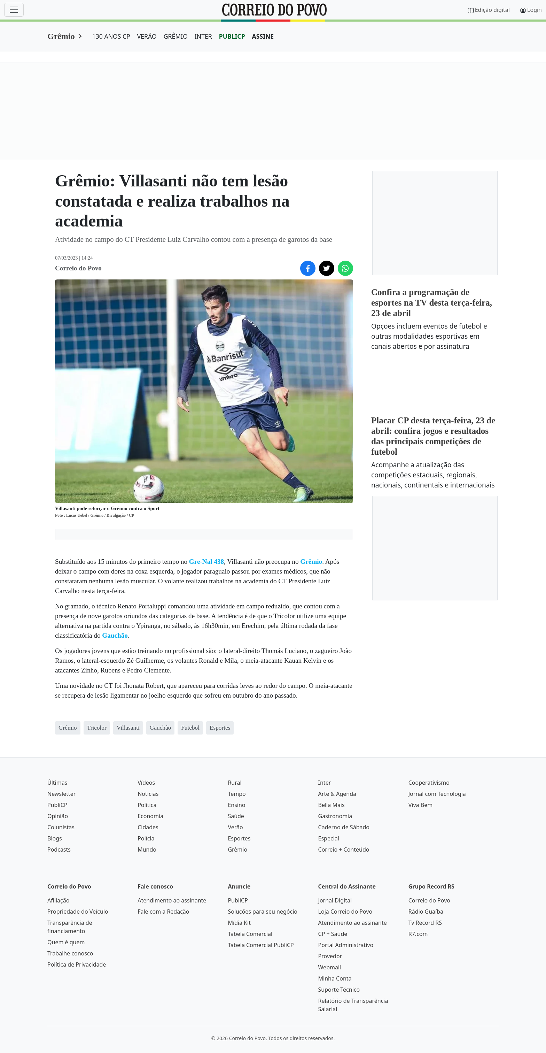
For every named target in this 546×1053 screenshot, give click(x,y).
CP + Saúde (333, 934)
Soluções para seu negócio (262, 911)
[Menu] (14, 10)
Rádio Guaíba (425, 911)
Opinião (57, 816)
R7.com (418, 934)
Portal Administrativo (346, 945)
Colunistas (61, 827)
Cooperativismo (429, 782)
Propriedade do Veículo (77, 911)
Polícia (146, 838)
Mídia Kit (239, 923)
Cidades (148, 827)
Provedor (330, 956)
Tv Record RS (425, 923)
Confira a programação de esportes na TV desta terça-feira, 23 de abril (431, 302)
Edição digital (492, 10)
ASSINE (263, 36)
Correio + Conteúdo (343, 849)
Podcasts (59, 849)
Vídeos (146, 782)
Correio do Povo (429, 900)
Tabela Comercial (250, 934)
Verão (235, 827)
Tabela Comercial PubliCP (261, 945)
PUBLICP (232, 36)
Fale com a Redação (163, 911)
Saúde (236, 816)
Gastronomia (335, 816)
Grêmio (61, 36)
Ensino (236, 805)
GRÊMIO (176, 36)
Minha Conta (335, 978)
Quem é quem (66, 942)
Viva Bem (420, 805)
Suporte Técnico (339, 989)
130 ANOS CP (111, 36)
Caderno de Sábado (343, 827)
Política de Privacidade (76, 964)
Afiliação (58, 900)
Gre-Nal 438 (206, 561)
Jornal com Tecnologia (437, 794)
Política (147, 805)
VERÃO (147, 36)
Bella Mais (331, 805)
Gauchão (115, 635)
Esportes (239, 838)
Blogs (54, 838)
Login (534, 10)
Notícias (148, 794)
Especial (328, 838)
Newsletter (61, 794)
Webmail (329, 967)
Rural (234, 782)
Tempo (236, 794)
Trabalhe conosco (70, 953)
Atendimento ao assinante (172, 900)
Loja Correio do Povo (345, 911)
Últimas (57, 782)
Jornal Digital (335, 900)
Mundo (147, 849)
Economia (150, 816)
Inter (324, 782)
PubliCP (57, 805)
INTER (203, 36)
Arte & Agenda (337, 794)
